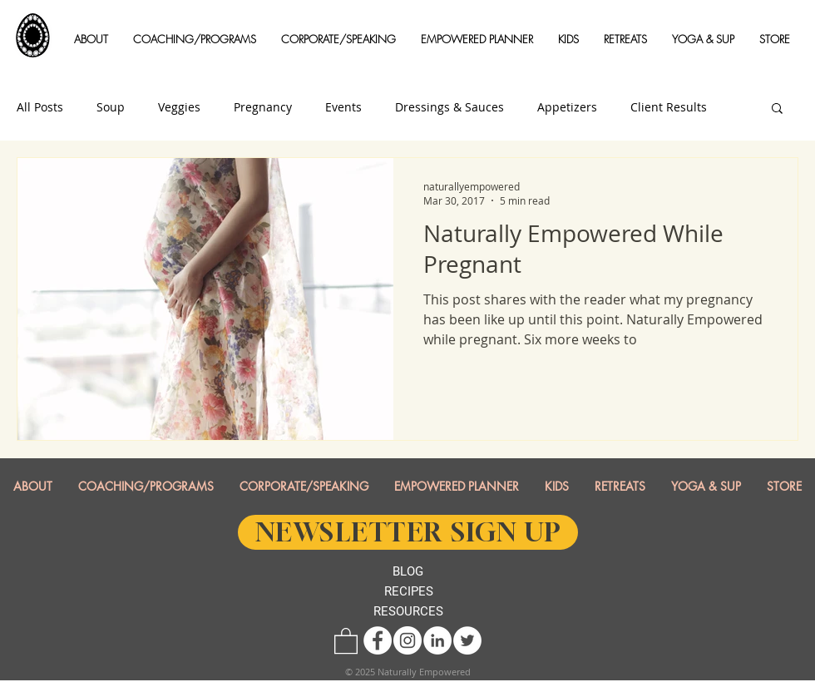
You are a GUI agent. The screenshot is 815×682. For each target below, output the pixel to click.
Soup (110, 107)
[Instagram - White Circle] (407, 640)
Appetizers (567, 107)
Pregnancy (263, 107)
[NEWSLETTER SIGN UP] (408, 532)
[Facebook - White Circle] (377, 640)
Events (343, 107)
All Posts (40, 107)
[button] (91, 39)
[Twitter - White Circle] (467, 640)
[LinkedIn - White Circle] (437, 640)
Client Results (668, 107)
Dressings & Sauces (449, 107)
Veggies (179, 107)
